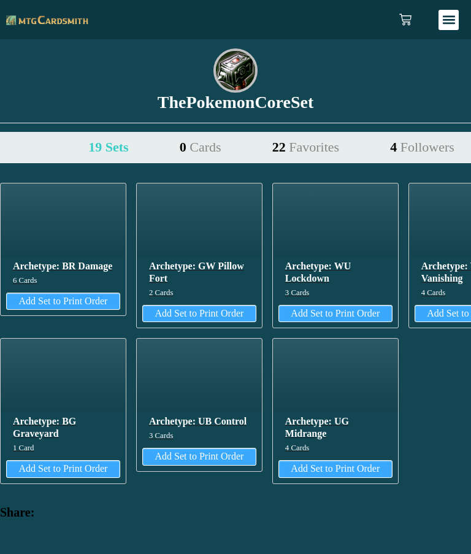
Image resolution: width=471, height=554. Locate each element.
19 (108, 147)
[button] (448, 20)
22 (305, 147)
